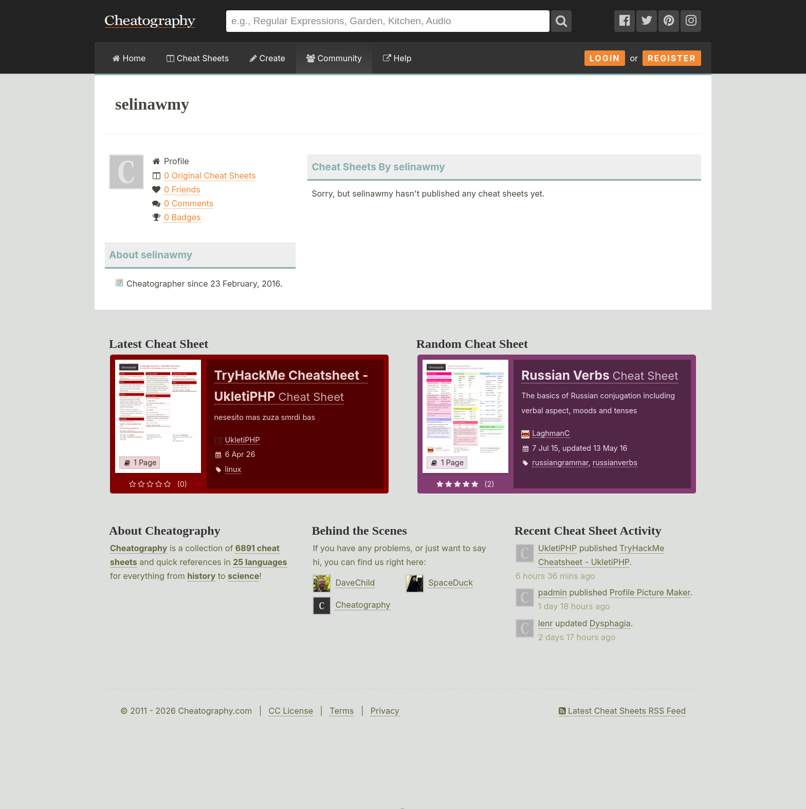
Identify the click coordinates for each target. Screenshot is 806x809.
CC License (290, 711)
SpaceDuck (450, 582)
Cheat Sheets (198, 58)
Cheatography (138, 548)
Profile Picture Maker (650, 592)
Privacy (385, 711)
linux (233, 469)
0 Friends (182, 189)
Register (672, 58)
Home (129, 58)
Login (605, 58)
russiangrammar (560, 462)
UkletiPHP (242, 439)
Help (397, 58)
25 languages (260, 562)
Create (267, 58)
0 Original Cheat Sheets (210, 175)
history (201, 576)
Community (334, 58)
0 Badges (182, 217)
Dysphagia (610, 623)
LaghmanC (551, 433)
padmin (552, 592)
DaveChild (355, 582)
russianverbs (615, 462)
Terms (341, 711)
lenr (545, 623)
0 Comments (188, 203)
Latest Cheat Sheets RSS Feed (622, 711)
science (243, 576)
